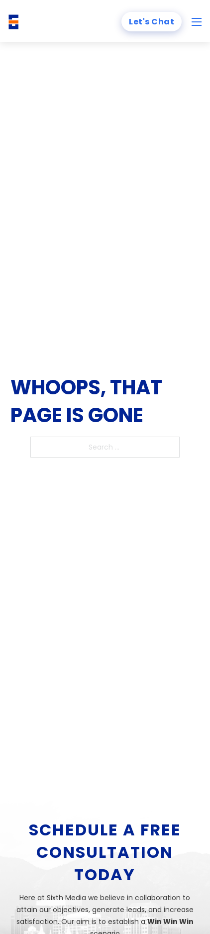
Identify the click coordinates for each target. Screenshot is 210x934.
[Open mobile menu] (197, 22)
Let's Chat (151, 21)
